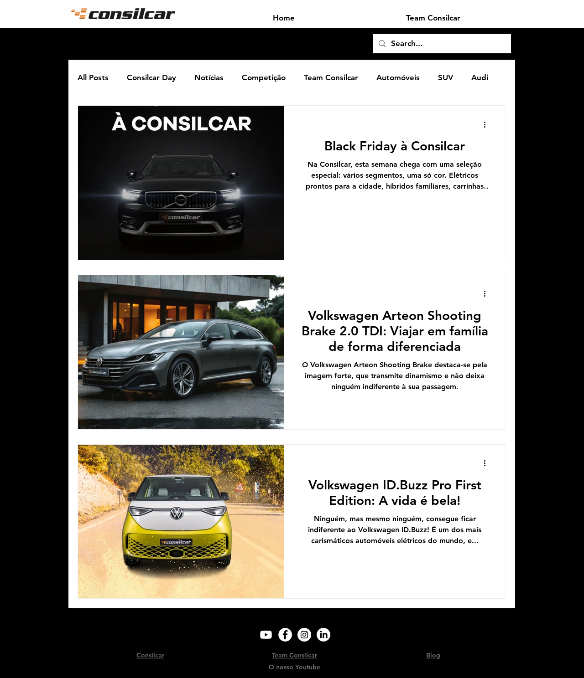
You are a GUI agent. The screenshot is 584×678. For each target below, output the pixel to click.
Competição (264, 77)
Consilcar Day (151, 77)
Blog (433, 655)
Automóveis (398, 77)
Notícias (209, 77)
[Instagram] (304, 635)
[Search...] (441, 43)
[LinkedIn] (323, 635)
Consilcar (150, 655)
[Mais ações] (487, 124)
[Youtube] (266, 635)
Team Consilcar (331, 77)
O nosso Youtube (294, 667)
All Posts (93, 77)
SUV (445, 77)
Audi (479, 77)
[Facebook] (285, 635)
